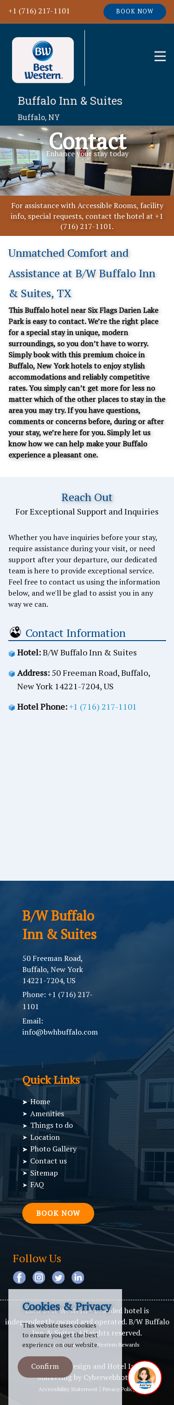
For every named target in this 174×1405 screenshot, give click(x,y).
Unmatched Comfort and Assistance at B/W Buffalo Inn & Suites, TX (81, 272)
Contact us (48, 1161)
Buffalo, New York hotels (50, 366)
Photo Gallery (53, 1149)
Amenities (47, 1113)
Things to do (51, 1125)
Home (40, 1101)
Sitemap (44, 1173)
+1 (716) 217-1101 (39, 11)
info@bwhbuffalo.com (60, 1032)
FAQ (37, 1184)
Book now (135, 11)
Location (45, 1137)
